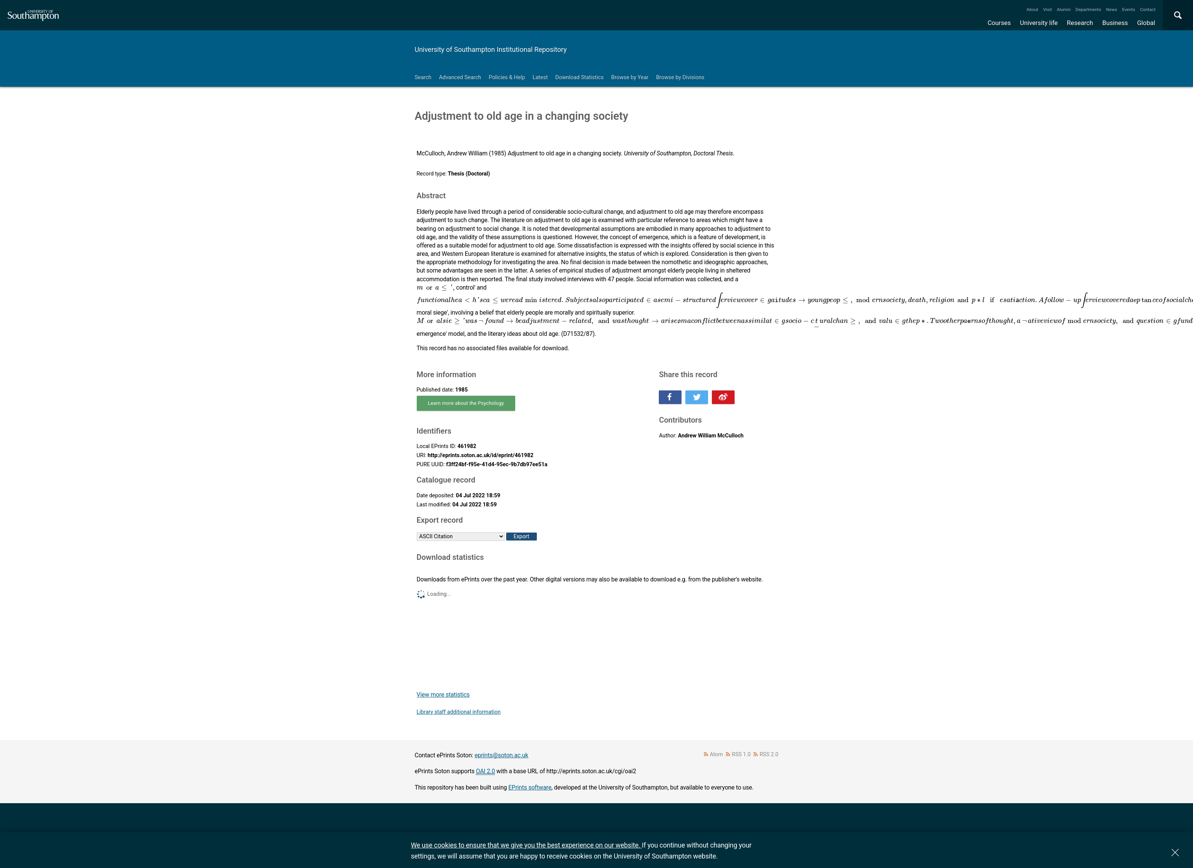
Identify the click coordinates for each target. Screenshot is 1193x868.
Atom (716, 754)
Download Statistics (579, 77)
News (1111, 9)
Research (1080, 23)
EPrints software (530, 787)
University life (1039, 23)
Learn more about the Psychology (466, 403)
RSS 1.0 (741, 754)
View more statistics (443, 694)
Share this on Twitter (696, 397)
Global (1146, 23)
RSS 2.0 (769, 754)
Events (1128, 9)
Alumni (1063, 9)
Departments (1088, 9)
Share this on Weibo (723, 397)
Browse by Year (629, 77)
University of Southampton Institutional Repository (491, 49)
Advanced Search (460, 77)
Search (423, 77)
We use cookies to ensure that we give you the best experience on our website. (526, 845)
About (1032, 9)
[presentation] (437, 287)
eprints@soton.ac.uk (501, 755)
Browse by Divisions (680, 77)
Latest (540, 77)
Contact (1147, 9)
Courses (999, 23)
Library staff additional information (459, 712)
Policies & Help (507, 77)
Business (1115, 23)
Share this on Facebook (670, 397)
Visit (1047, 9)
